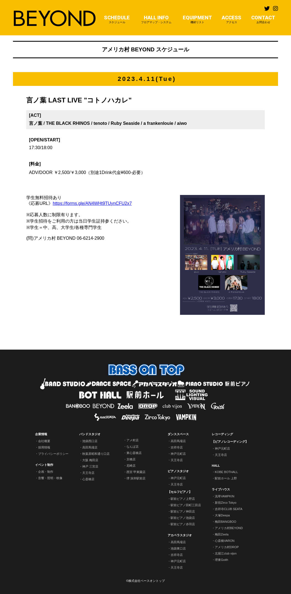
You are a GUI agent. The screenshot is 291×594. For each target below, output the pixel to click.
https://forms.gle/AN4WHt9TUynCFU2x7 (92, 203)
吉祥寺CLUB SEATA (228, 509)
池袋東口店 (178, 548)
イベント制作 (44, 464)
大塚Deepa (222, 515)
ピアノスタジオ (178, 471)
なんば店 (132, 446)
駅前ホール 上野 (226, 478)
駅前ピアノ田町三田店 (186, 505)
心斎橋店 (88, 479)
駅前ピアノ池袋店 (183, 517)
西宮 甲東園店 (136, 472)
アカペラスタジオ (180, 535)
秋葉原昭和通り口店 (96, 453)
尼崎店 (131, 465)
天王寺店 (88, 472)
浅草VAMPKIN (224, 496)
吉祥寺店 (177, 447)
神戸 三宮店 (90, 466)
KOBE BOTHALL (226, 472)
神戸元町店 (178, 453)
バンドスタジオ (89, 434)
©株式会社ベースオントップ (145, 580)
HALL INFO (156, 19)
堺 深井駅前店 (136, 478)
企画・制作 (45, 471)
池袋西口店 (89, 441)
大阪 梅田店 (90, 460)
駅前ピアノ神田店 (183, 511)
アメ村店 (132, 440)
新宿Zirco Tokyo (225, 502)
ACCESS (231, 19)
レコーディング (222, 434)
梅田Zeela (222, 534)
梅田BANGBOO (225, 521)
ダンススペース (178, 434)
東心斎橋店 (134, 453)
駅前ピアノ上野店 (183, 498)
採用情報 (44, 447)
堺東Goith (221, 559)
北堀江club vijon (226, 553)
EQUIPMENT (197, 19)
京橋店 (131, 459)
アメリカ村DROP (227, 547)
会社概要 (44, 441)
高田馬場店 (89, 447)
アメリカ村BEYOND (229, 528)
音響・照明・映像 (50, 478)
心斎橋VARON (224, 540)
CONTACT (263, 19)
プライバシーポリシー (53, 453)
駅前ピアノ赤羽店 (183, 524)
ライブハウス (221, 489)
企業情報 (41, 434)
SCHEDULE (117, 19)
